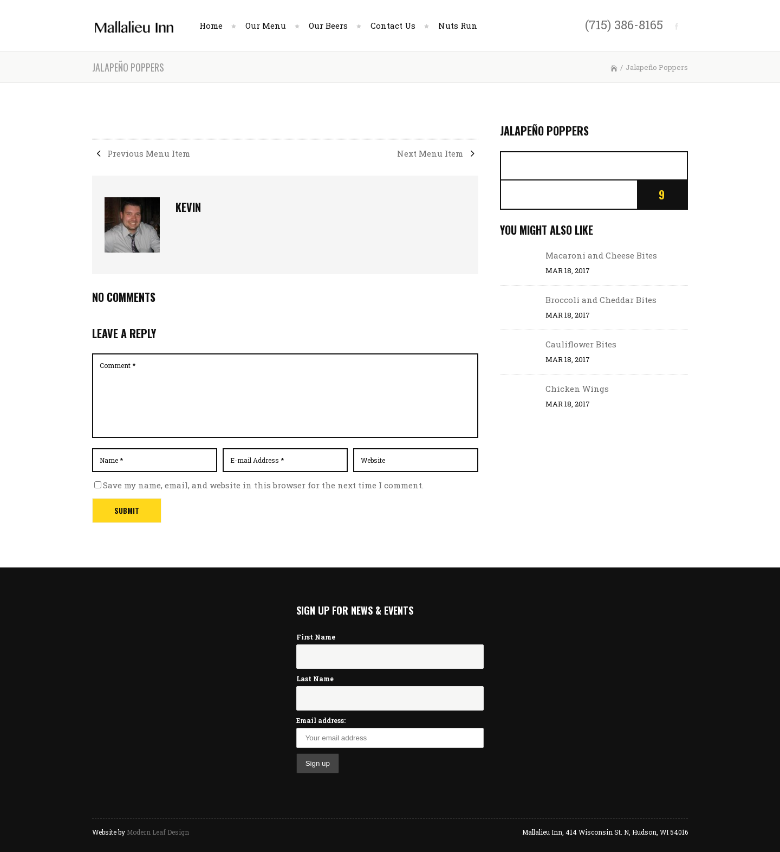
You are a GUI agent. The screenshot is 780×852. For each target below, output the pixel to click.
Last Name (315, 678)
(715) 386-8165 (624, 24)
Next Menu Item (437, 153)
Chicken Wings (577, 388)
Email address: (321, 720)
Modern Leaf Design (158, 832)
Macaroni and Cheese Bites (601, 255)
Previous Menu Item (141, 153)
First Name (315, 636)
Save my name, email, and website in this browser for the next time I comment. (263, 485)
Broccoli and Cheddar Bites (600, 299)
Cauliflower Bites (580, 344)
